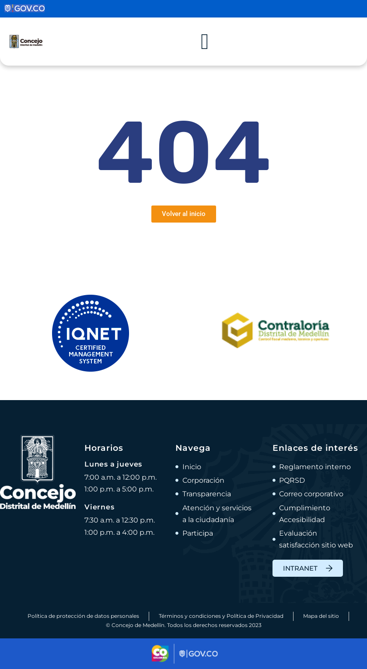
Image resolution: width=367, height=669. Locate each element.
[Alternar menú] (205, 41)
